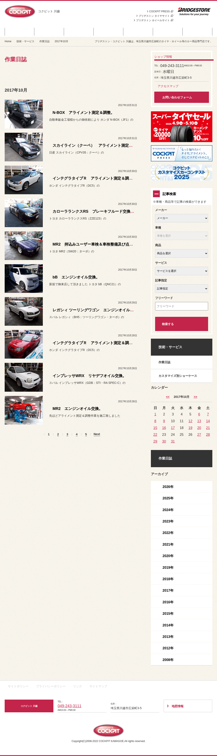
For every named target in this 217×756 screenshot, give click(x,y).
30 (164, 441)
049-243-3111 (69, 706)
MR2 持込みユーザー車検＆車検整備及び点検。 (95, 244)
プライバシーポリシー (51, 686)
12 (190, 421)
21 (208, 428)
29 (155, 441)
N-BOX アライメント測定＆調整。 (83, 112)
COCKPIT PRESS (161, 11)
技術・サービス (168, 31)
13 (199, 421)
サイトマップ (98, 686)
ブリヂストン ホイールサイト (154, 20)
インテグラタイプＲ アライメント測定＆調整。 (94, 178)
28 (208, 434)
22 (155, 434)
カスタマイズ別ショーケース (178, 375)
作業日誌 (44, 41)
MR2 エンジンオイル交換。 (78, 409)
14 (208, 421)
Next (97, 434)
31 (173, 441)
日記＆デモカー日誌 (138, 31)
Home (8, 41)
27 (199, 434)
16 (164, 428)
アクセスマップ (168, 86)
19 (190, 428)
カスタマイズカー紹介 (108, 31)
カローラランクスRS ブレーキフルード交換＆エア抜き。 (103, 211)
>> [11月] (195, 396)
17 (173, 428)
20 (199, 428)
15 (155, 428)
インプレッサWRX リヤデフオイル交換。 (89, 376)
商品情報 (49, 31)
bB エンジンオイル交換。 (76, 277)
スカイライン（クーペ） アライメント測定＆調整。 (98, 145)
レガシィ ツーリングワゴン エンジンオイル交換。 (97, 310)
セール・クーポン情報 (19, 31)
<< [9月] (167, 396)
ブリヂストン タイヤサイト (156, 15)
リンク (77, 686)
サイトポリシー (18, 686)
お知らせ (78, 31)
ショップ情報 (197, 31)
